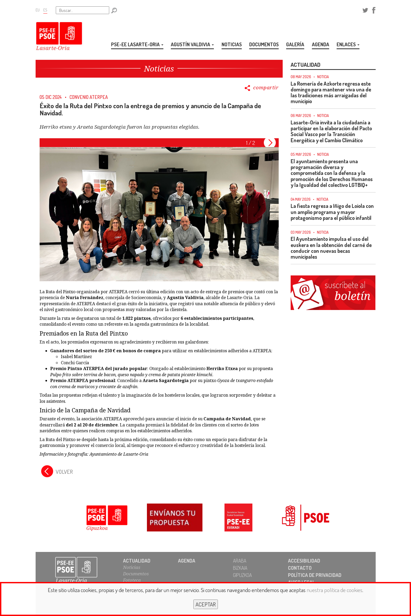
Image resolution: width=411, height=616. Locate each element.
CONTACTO (300, 568)
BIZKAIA (240, 568)
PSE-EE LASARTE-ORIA (137, 44)
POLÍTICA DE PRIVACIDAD (314, 575)
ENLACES (348, 44)
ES (45, 9)
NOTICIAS (232, 44)
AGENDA (320, 44)
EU (38, 9)
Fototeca (132, 580)
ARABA (239, 561)
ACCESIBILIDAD (304, 561)
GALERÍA (295, 44)
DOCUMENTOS (264, 44)
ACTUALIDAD (136, 561)
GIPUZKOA (242, 575)
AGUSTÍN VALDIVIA (192, 44)
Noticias (131, 567)
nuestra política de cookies (334, 589)
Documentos (136, 574)
